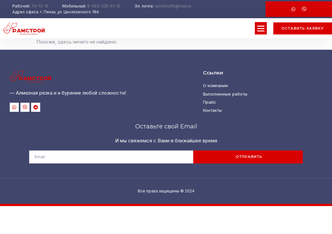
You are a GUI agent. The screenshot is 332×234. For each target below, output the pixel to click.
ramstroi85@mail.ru (173, 6)
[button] (261, 28)
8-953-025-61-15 (103, 6)
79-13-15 (39, 6)
